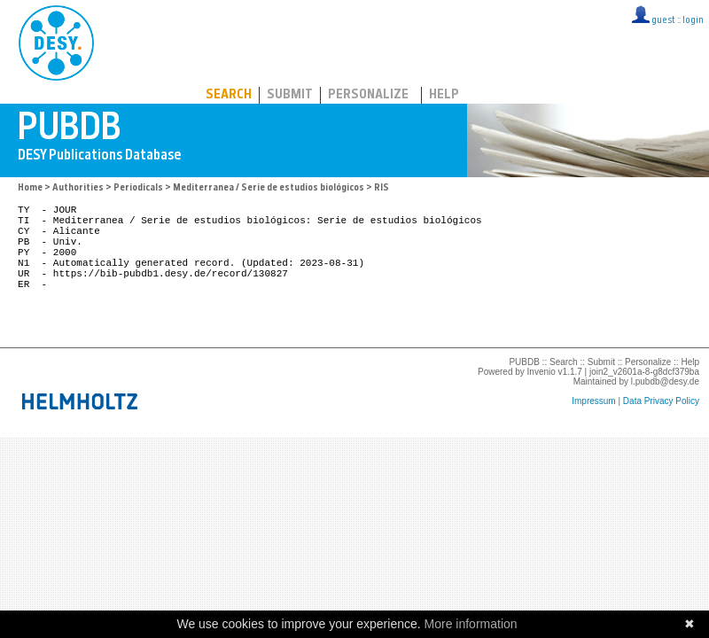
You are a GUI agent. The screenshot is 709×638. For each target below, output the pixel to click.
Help (444, 95)
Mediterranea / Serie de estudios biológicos (268, 188)
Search (229, 95)
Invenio (541, 398)
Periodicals (138, 188)
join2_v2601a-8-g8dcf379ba (644, 398)
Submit (290, 95)
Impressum (593, 427)
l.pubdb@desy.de (665, 408)
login (693, 21)
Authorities (78, 188)
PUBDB (134, 39)
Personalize (368, 95)
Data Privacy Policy (661, 427)
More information (471, 624)
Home (30, 188)
